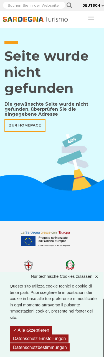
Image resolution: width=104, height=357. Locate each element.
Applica (69, 5)
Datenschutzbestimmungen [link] (40, 347)
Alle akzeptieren (31, 330)
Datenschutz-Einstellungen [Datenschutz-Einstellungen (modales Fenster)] (39, 338)
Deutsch (91, 5)
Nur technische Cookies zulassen (67, 276)
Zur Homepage (25, 125)
